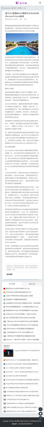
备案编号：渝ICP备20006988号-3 (22, 424)
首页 (14, 8)
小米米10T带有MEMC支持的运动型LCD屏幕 (19, 296)
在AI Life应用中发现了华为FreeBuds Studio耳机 (21, 318)
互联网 (20, 8)
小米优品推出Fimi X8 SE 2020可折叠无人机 (20, 332)
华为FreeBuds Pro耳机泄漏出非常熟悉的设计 (20, 329)
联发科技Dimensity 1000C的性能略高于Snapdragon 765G (24, 310)
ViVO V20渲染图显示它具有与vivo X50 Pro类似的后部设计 (24, 325)
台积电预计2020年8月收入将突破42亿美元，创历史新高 (23, 303)
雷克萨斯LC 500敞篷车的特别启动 (16, 299)
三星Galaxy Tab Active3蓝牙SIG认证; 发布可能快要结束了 (24, 321)
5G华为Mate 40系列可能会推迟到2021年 (18, 292)
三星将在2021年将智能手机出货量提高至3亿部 (21, 336)
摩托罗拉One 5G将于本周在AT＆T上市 (18, 288)
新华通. (17, 421)
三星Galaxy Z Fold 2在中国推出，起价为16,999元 (21, 314)
